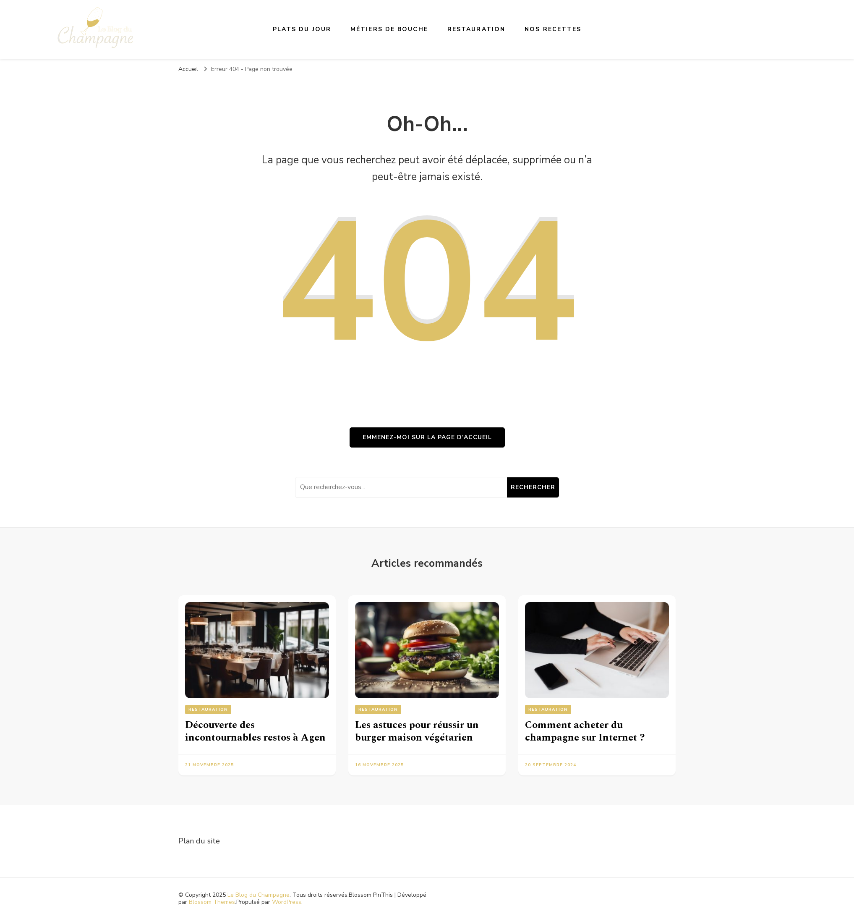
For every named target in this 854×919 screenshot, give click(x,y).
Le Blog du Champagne (258, 895)
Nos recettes (553, 29)
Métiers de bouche (389, 29)
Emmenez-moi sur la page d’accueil (427, 437)
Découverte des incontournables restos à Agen (255, 731)
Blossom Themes (212, 902)
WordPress (286, 902)
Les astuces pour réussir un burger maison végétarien (417, 731)
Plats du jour (302, 29)
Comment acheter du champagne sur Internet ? (585, 731)
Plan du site (199, 841)
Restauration (476, 29)
